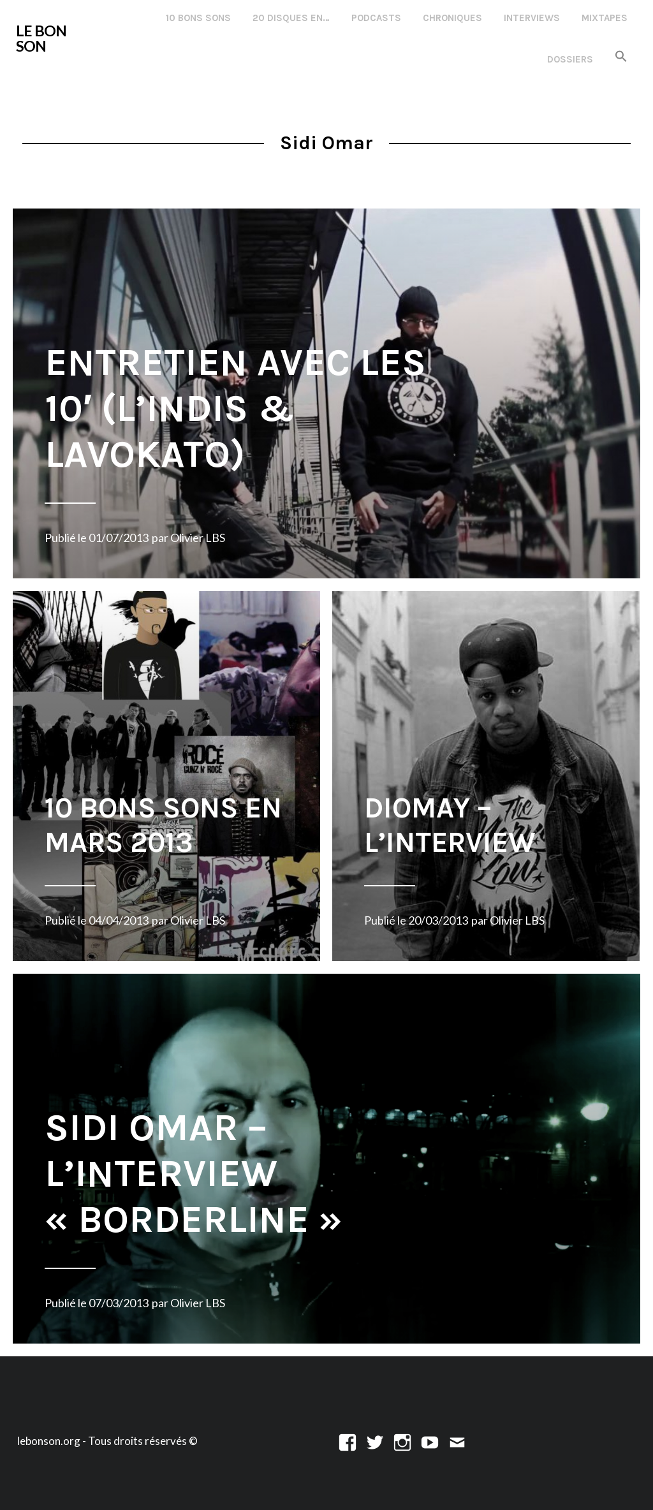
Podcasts (376, 18)
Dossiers (570, 59)
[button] (621, 57)
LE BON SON (41, 38)
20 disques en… (291, 18)
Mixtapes (604, 18)
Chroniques (452, 18)
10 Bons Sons (198, 18)
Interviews (532, 18)
